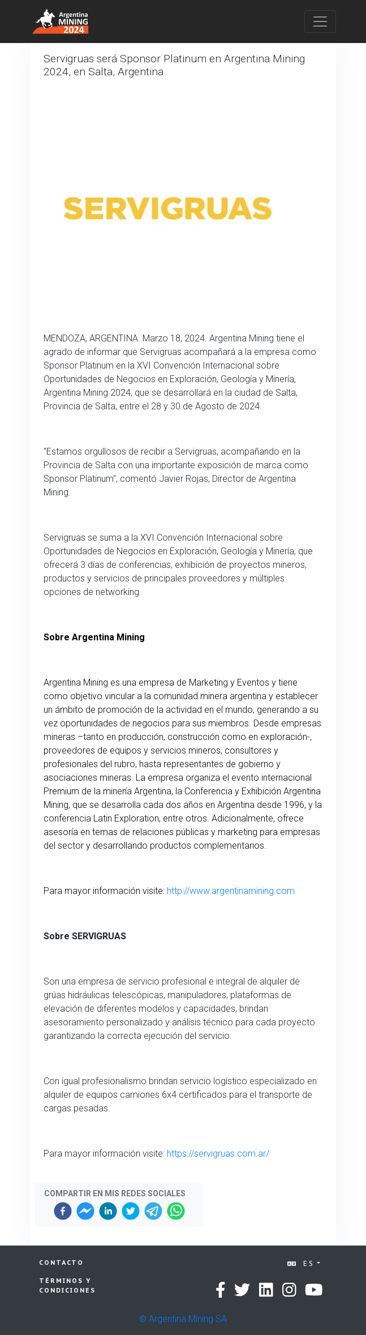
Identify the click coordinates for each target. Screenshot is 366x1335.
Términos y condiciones (67, 1285)
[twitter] (131, 1211)
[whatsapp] (176, 1211)
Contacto (61, 1262)
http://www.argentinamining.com (231, 890)
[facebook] (63, 1211)
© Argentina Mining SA (183, 1318)
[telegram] (153, 1211)
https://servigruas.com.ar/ (218, 1153)
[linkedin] (108, 1211)
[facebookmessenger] (85, 1211)
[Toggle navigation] (320, 21)
